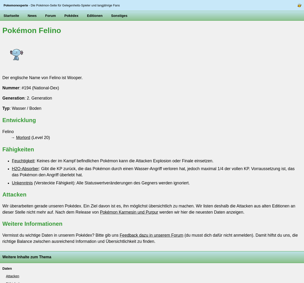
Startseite (11, 16)
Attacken (12, 276)
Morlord (23, 137)
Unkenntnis (22, 183)
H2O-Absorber (25, 168)
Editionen (95, 16)
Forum (50, 16)
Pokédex (71, 16)
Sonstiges (119, 16)
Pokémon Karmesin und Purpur (129, 212)
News (32, 16)
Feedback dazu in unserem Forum (151, 235)
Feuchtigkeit (23, 160)
